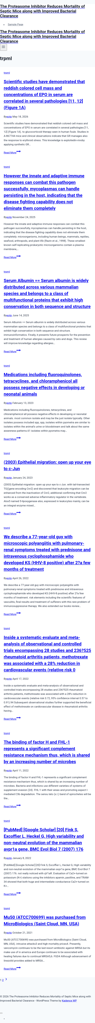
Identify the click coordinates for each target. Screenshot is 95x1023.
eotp (9, 116)
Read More (12, 152)
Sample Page (15, 24)
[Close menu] (1, 1013)
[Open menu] (3, 47)
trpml (7, 72)
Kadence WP (69, 1000)
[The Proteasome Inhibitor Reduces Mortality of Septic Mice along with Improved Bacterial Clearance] (47, 11)
